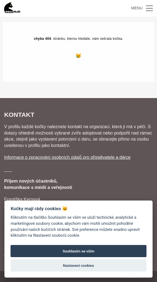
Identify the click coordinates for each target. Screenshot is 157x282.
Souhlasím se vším (78, 251)
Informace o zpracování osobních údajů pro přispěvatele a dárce (67, 157)
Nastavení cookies (78, 265)
